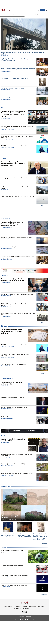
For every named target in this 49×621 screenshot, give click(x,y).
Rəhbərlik (25, 606)
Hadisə (3, 435)
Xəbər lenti (37, 15)
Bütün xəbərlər (44, 155)
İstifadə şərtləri (17, 608)
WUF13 (3, 108)
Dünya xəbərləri (7, 379)
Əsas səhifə (12, 15)
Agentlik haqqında (8, 606)
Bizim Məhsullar (32, 606)
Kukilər (33, 608)
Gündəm (4, 326)
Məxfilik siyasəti (26, 608)
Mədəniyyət (5, 486)
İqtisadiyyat (5, 218)
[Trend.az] (5, 10)
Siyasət (3, 158)
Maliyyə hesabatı (17, 606)
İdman (3, 547)
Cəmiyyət (4, 275)
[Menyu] (46, 10)
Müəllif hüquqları (41, 606)
